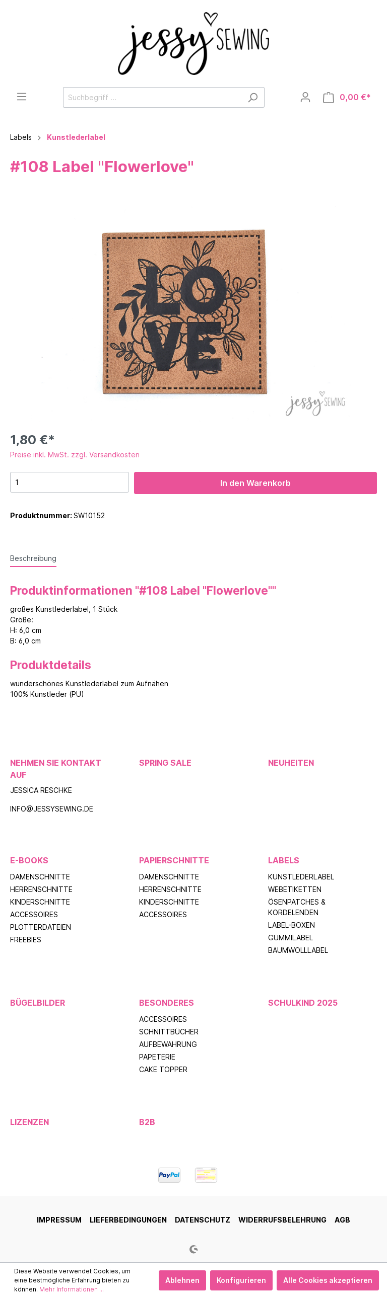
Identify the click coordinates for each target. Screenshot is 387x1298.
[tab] (33, 558)
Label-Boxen (291, 925)
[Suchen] (253, 97)
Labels (283, 860)
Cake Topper (163, 1069)
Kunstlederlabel (301, 876)
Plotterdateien (40, 927)
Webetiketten (294, 889)
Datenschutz (202, 1219)
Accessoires (34, 914)
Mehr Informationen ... (71, 1289)
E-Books (29, 860)
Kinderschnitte (40, 902)
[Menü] (21, 96)
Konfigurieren (241, 1280)
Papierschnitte (174, 860)
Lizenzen (29, 1122)
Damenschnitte (40, 876)
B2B (147, 1122)
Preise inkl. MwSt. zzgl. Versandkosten (75, 454)
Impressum (59, 1219)
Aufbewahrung (168, 1044)
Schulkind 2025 (303, 1003)
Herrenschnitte (41, 889)
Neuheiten (291, 763)
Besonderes (166, 1003)
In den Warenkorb (255, 483)
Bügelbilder (37, 1003)
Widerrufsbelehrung (282, 1219)
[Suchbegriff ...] (152, 97)
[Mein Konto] (305, 97)
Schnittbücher (169, 1031)
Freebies (25, 939)
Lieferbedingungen (128, 1219)
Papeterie (157, 1056)
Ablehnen (182, 1280)
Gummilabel (290, 937)
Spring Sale (165, 763)
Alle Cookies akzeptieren (327, 1280)
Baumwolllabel (298, 950)
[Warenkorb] (347, 97)
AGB (342, 1219)
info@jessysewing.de (51, 808)
